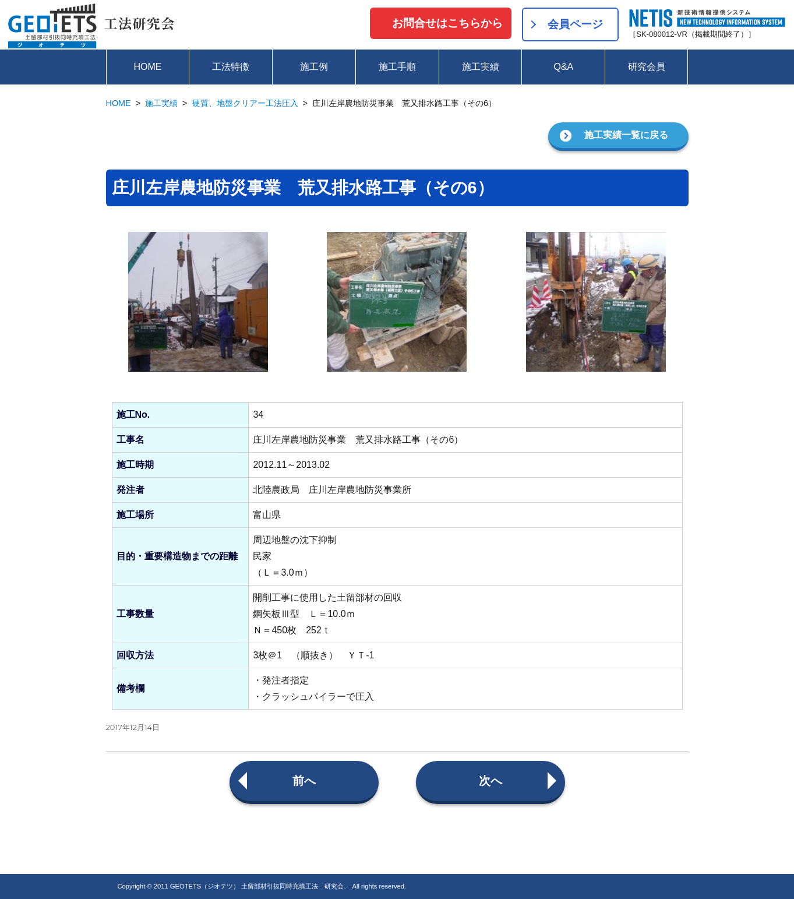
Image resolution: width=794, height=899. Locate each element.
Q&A (563, 67)
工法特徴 (230, 67)
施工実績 (480, 67)
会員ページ (575, 24)
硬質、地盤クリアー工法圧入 (245, 103)
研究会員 (646, 67)
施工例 (314, 67)
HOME (147, 67)
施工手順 (397, 67)
